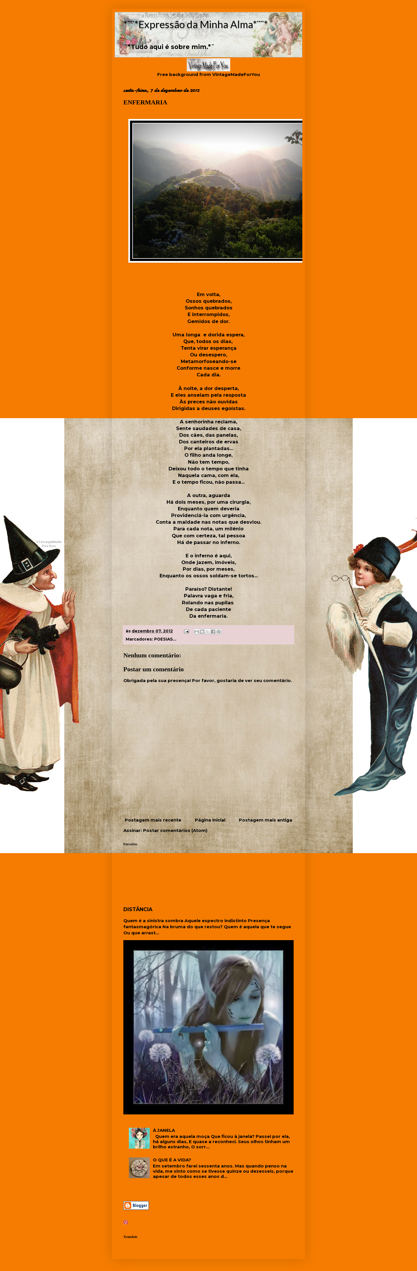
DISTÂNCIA (137, 909)
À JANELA (164, 1130)
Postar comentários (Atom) (175, 830)
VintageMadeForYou (235, 74)
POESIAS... (165, 639)
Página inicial (210, 820)
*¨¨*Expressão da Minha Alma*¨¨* (195, 24)
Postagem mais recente (153, 820)
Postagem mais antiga (265, 820)
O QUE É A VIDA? (172, 1160)
